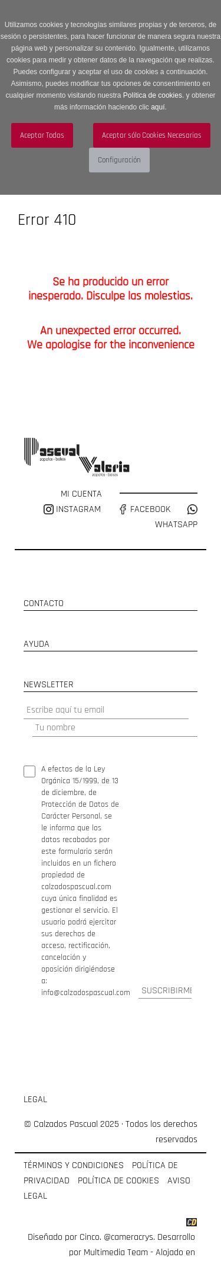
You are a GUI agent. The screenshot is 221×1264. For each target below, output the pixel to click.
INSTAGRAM (73, 509)
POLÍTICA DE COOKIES (118, 1181)
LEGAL (35, 1099)
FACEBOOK (144, 509)
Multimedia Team (116, 1252)
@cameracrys (128, 1237)
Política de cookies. (153, 95)
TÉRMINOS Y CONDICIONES (74, 1165)
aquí (157, 107)
